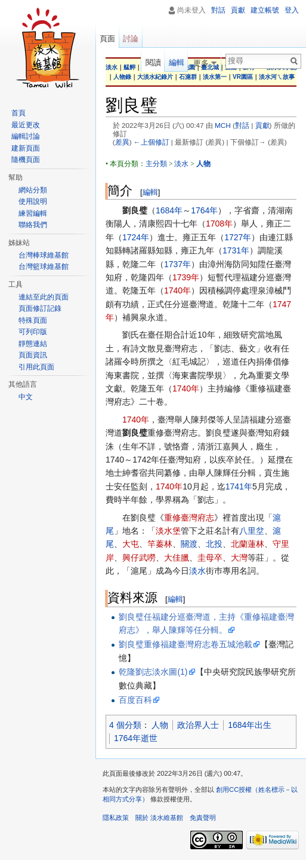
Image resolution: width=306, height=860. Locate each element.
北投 (214, 544)
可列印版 (32, 332)
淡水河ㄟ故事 (277, 77)
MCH (223, 125)
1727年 (237, 237)
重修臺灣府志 (189, 517)
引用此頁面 (36, 367)
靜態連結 (32, 343)
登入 (292, 10)
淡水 (181, 164)
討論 (130, 38)
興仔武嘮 (139, 557)
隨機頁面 (25, 159)
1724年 (135, 237)
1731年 (235, 250)
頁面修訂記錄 (39, 308)
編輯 (150, 192)
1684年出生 (249, 725)
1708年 (219, 223)
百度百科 (135, 700)
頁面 (107, 38)
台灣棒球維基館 (43, 255)
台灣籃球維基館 (43, 266)
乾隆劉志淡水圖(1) (153, 672)
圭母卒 (209, 557)
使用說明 (32, 201)
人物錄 (122, 77)
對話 (242, 125)
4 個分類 (125, 725)
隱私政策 (116, 817)
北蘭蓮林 (247, 544)
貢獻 (262, 125)
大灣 (239, 557)
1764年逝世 (135, 738)
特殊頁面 (32, 320)
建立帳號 (265, 10)
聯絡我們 (32, 225)
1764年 (204, 210)
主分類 (156, 164)
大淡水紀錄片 (155, 77)
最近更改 (25, 125)
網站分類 (32, 190)
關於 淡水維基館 (159, 817)
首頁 (18, 113)
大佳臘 (176, 557)
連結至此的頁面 (43, 297)
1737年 (177, 264)
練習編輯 (32, 213)
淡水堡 (168, 530)
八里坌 (251, 530)
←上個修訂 (151, 142)
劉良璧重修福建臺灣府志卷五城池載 (185, 644)
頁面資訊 (32, 355)
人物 (160, 725)
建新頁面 (25, 148)
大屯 (130, 544)
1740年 (177, 290)
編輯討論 (25, 136)
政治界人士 (198, 725)
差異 (122, 142)
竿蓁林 (159, 544)
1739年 (185, 277)
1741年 (238, 486)
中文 (25, 397)
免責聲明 (203, 817)
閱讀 (153, 62)
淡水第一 (215, 77)
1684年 (169, 210)
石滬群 (188, 77)
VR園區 (243, 77)
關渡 (189, 544)
